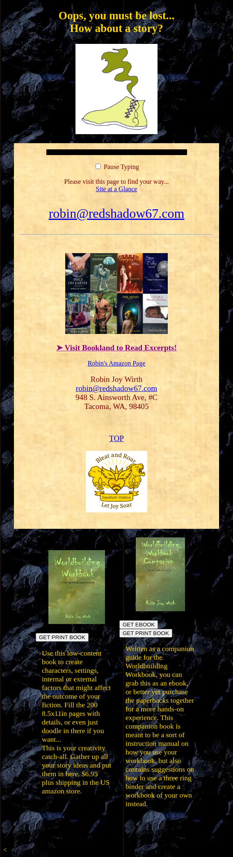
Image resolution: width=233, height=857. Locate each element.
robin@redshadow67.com (117, 213)
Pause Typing (117, 166)
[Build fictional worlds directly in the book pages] (76, 621)
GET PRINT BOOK (62, 637)
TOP (116, 438)
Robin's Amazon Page (117, 363)
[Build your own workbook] (160, 609)
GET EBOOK (139, 625)
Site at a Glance (116, 188)
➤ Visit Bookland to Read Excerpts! (116, 347)
